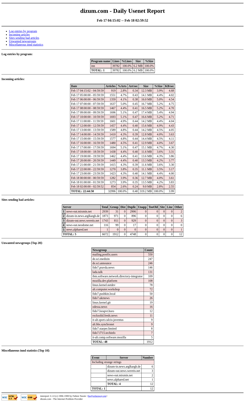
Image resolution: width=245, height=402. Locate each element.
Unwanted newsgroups (22, 41)
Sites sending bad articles (24, 37)
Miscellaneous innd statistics (26, 44)
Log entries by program (23, 31)
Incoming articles (19, 34)
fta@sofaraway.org (97, 396)
